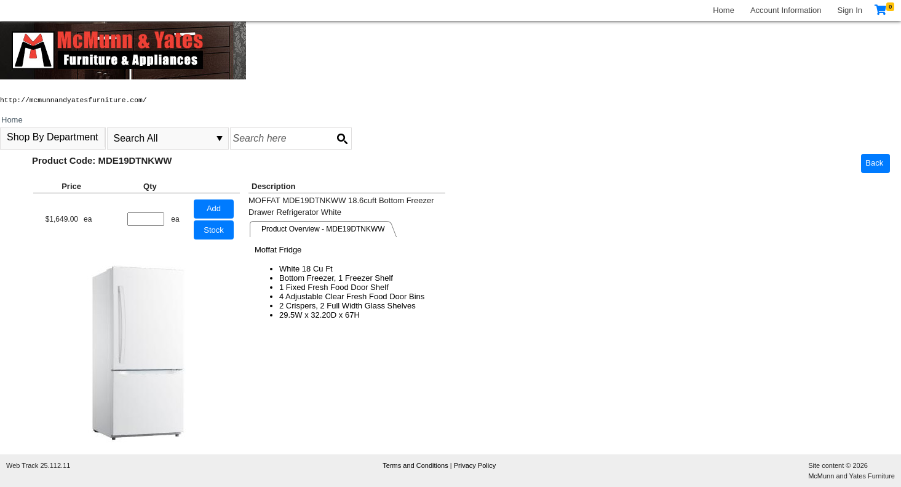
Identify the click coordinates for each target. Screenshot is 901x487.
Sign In (850, 10)
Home (723, 10)
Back (874, 162)
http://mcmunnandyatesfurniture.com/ (73, 100)
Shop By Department (52, 137)
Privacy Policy (475, 465)
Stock (214, 230)
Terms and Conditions (416, 465)
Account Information (786, 10)
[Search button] (342, 138)
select (219, 138)
